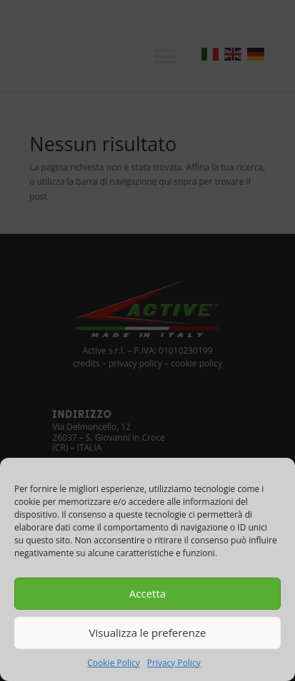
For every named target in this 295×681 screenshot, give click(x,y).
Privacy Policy (174, 663)
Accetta (147, 593)
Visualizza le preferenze (147, 632)
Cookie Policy (113, 663)
